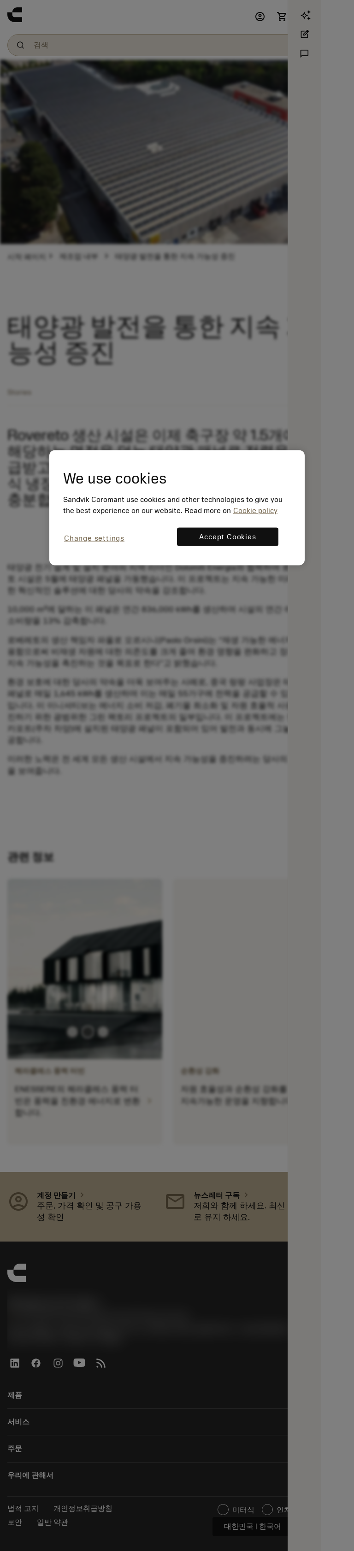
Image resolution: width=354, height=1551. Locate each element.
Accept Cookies (227, 537)
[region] (177, 507)
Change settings (94, 538)
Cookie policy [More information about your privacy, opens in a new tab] (255, 510)
